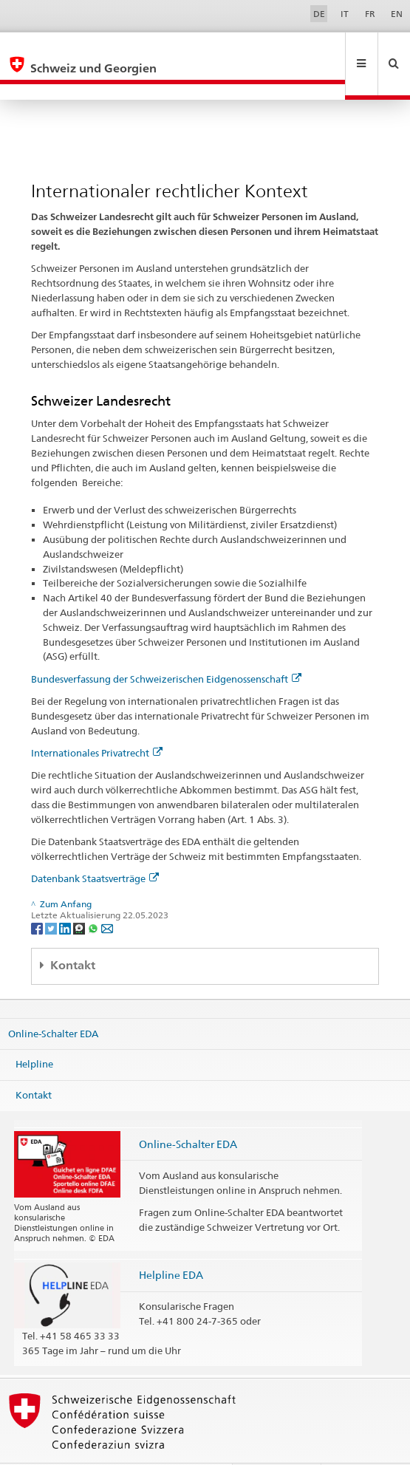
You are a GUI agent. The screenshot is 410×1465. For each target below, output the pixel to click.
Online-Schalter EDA (53, 1001)
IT (345, 13)
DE (319, 13)
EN (397, 13)
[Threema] (80, 895)
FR (370, 13)
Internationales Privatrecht (97, 721)
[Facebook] (38, 895)
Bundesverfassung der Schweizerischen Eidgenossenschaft (166, 647)
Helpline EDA (171, 1243)
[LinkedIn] (66, 895)
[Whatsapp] (94, 895)
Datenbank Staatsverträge (95, 847)
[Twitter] (52, 895)
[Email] (107, 895)
